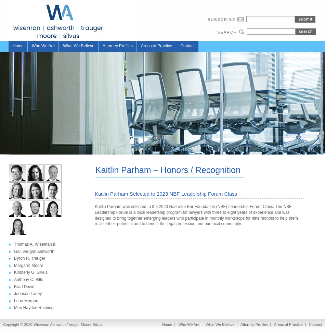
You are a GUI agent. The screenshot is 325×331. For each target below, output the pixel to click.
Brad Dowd (24, 286)
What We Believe (78, 46)
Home (18, 46)
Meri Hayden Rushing (33, 307)
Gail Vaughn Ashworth (34, 251)
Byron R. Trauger (29, 258)
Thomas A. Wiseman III (35, 244)
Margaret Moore (28, 265)
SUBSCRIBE (227, 19)
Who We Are (43, 46)
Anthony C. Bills (28, 279)
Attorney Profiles (118, 46)
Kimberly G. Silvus (31, 272)
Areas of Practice (156, 46)
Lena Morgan (26, 300)
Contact (187, 46)
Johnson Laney (28, 293)
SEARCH (232, 31)
